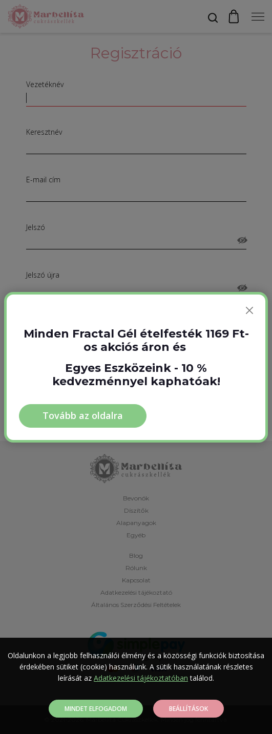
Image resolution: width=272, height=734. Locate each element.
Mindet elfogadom (96, 708)
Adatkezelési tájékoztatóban (141, 678)
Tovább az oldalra (83, 415)
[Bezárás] (249, 310)
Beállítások (188, 708)
